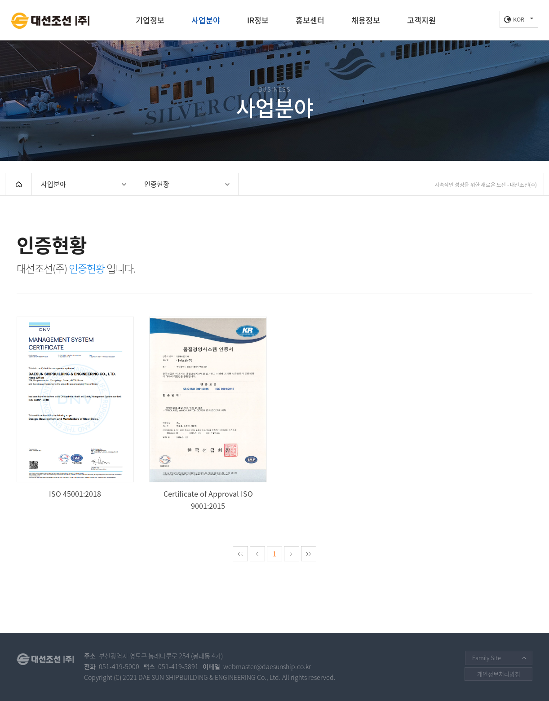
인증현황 (156, 184)
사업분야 (205, 20)
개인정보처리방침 (498, 674)
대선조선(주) (50, 21)
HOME (18, 184)
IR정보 (258, 20)
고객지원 (421, 20)
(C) (117, 677)
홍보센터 (310, 20)
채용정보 (365, 20)
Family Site (486, 657)
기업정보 (150, 20)
